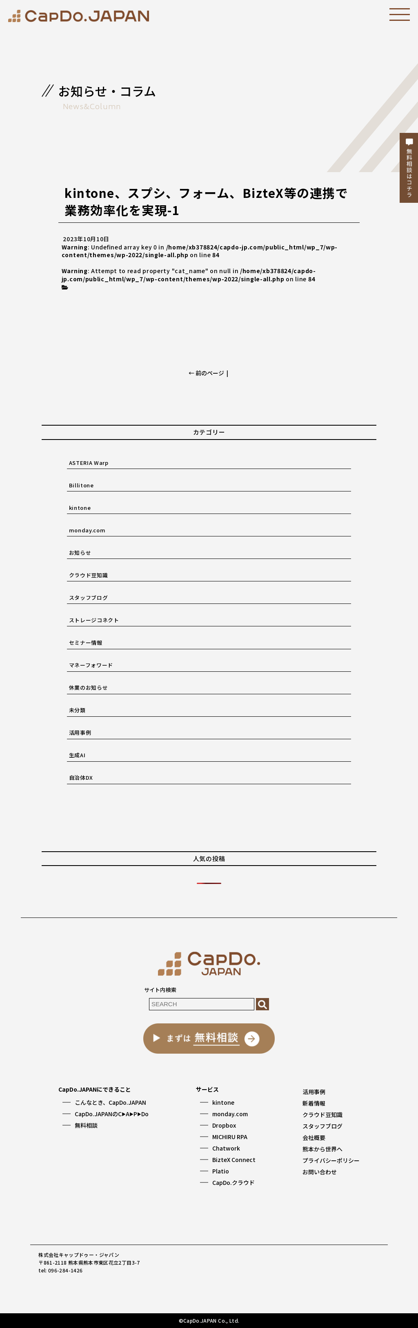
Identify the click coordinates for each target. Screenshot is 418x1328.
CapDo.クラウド (233, 1182)
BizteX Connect (234, 1159)
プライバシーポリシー (331, 1160)
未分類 (77, 710)
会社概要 (313, 1137)
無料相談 (86, 1125)
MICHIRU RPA (229, 1137)
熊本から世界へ (322, 1149)
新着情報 (313, 1103)
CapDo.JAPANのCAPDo (112, 1114)
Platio (220, 1171)
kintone (80, 507)
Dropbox (224, 1125)
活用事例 (80, 732)
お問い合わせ (319, 1172)
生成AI (77, 755)
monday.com (87, 530)
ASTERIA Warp (89, 463)
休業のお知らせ (88, 687)
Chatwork (226, 1148)
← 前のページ (206, 373)
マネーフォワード (91, 665)
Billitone (81, 485)
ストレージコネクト (94, 620)
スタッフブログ (88, 597)
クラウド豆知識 (88, 575)
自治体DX (81, 777)
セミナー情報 (85, 642)
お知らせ (80, 552)
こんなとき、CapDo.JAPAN (110, 1102)
